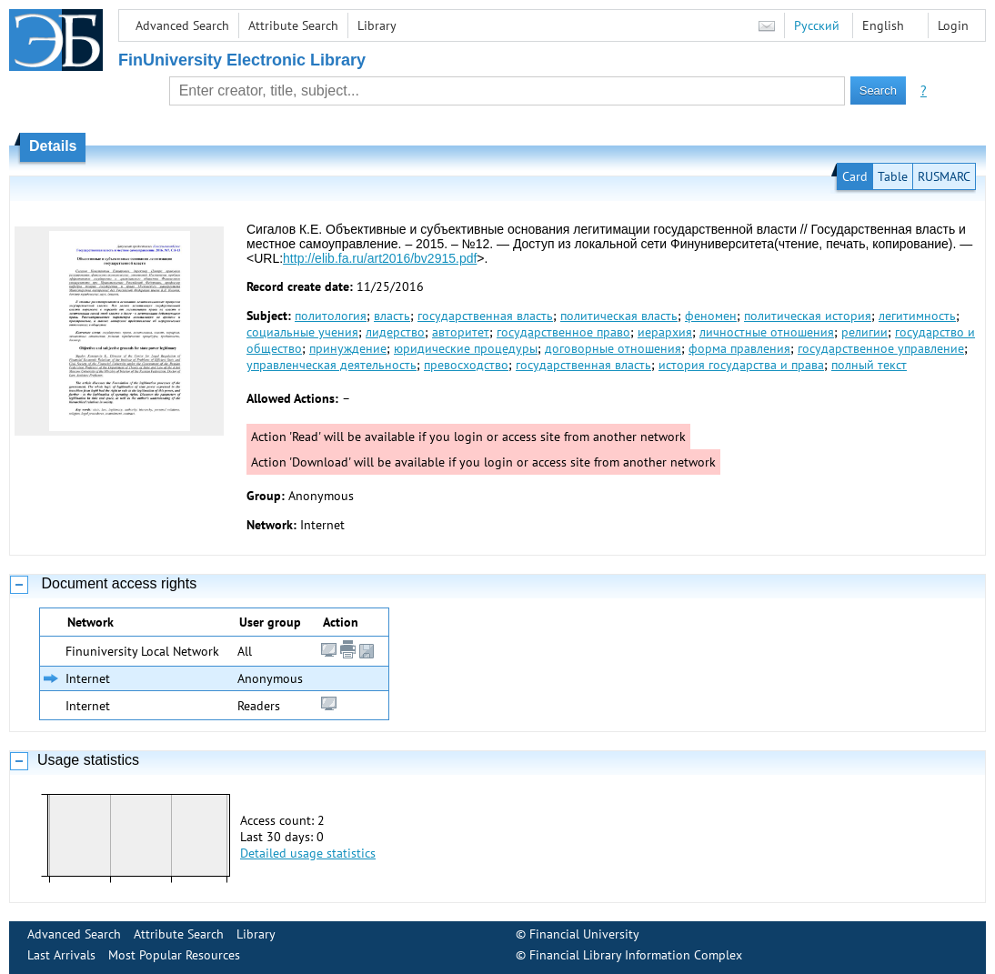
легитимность (917, 315)
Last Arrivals (61, 955)
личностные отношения (766, 332)
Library (377, 25)
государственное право (563, 332)
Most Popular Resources (174, 955)
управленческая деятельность (331, 364)
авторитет (460, 332)
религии (864, 332)
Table (893, 176)
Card (855, 176)
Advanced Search (182, 25)
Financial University (584, 934)
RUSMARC (944, 176)
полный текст (869, 364)
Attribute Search (293, 25)
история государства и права (741, 364)
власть (392, 315)
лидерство (395, 332)
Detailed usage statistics (308, 853)
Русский (816, 25)
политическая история (807, 315)
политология (331, 315)
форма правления (739, 348)
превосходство (466, 364)
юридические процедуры (466, 348)
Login (953, 25)
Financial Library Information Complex (635, 955)
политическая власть (619, 315)
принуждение (348, 348)
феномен (711, 315)
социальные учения (302, 332)
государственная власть (485, 315)
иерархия (665, 332)
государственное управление (881, 348)
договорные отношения (613, 348)
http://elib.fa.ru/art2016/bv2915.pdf (380, 258)
